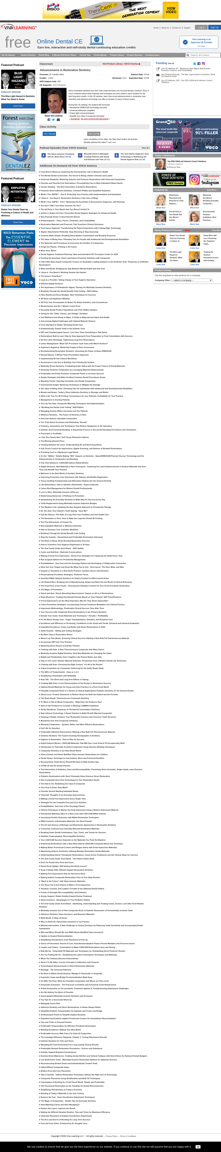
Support (187, 28)
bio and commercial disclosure (94, 119)
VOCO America (59, 85)
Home (156, 28)
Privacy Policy (111, 1136)
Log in (201, 27)
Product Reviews (134, 55)
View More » (212, 190)
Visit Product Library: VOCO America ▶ (121, 64)
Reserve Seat (174, 167)
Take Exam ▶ (93, 134)
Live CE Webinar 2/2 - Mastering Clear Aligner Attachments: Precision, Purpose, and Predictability (186, 69)
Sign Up (215, 27)
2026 (124, 78)
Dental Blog (44, 55)
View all (171, 63)
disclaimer (75, 119)
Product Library (117, 55)
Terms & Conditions (128, 1136)
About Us (165, 28)
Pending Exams (152, 55)
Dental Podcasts (28, 55)
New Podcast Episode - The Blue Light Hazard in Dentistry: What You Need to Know (188, 75)
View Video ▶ (49, 134)
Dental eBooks (100, 55)
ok (198, 1147)
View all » (146, 148)
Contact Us (176, 28)
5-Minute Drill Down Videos (64, 55)
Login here (111, 142)
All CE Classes (8, 55)
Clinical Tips (85, 55)
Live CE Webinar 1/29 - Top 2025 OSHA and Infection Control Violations (186, 81)
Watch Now (18, 106)
